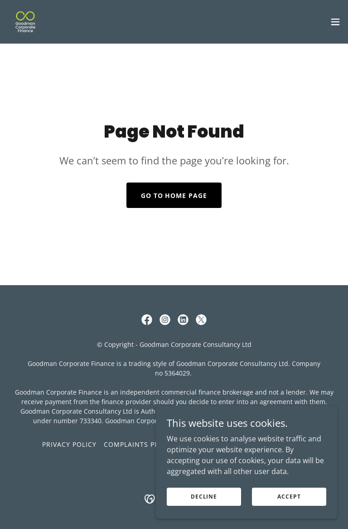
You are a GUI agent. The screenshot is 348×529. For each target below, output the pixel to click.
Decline (204, 496)
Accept (288, 496)
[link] (25, 22)
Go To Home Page (174, 195)
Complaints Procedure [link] (148, 444)
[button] (335, 22)
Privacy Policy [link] (69, 444)
